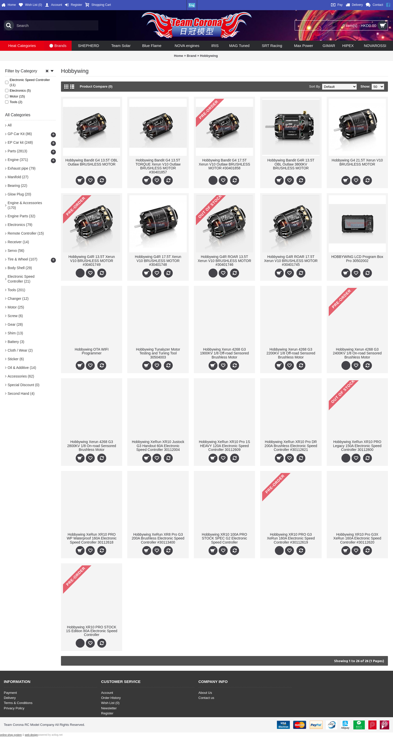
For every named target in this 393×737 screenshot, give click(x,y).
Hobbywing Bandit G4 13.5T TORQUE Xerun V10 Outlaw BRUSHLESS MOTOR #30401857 (158, 166)
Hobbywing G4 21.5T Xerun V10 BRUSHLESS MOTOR (357, 162)
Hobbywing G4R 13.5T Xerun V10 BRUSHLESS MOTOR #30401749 (91, 261)
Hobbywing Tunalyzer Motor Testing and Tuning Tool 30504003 (158, 353)
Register (107, 713)
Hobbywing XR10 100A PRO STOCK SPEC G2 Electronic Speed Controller (224, 538)
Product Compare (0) (96, 86)
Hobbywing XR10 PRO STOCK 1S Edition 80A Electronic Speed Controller (91, 631)
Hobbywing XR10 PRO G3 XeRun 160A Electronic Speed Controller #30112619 (291, 538)
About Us (205, 693)
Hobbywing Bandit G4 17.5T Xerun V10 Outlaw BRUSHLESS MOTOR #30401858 (224, 164)
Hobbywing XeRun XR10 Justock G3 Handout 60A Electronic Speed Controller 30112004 (158, 446)
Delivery (10, 698)
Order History (111, 698)
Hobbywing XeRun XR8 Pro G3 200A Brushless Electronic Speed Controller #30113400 (158, 538)
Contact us (206, 698)
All (10, 125)
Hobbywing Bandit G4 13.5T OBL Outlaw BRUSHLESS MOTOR (91, 162)
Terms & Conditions (18, 703)
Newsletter (109, 708)
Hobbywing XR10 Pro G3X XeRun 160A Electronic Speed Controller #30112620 (357, 538)
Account (107, 693)
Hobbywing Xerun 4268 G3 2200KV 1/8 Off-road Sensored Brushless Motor (290, 353)
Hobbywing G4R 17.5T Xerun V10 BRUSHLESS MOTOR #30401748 (158, 261)
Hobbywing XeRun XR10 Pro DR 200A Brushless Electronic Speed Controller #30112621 (290, 446)
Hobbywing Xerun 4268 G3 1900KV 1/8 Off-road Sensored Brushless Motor (224, 353)
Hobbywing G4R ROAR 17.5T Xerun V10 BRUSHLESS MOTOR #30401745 (291, 261)
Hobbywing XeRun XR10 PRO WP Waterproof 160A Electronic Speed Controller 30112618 (92, 538)
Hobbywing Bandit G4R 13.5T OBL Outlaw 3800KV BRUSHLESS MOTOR (290, 164)
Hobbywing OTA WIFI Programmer (92, 351)
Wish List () (110, 703)
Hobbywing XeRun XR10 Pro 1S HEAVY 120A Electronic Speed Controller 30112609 (224, 446)
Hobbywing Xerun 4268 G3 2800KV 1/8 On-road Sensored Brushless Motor (91, 446)
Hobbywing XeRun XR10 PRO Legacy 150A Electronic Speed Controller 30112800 (357, 446)
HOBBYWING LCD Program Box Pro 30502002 (357, 259)
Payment (10, 693)
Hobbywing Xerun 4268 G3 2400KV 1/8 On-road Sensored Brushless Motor (357, 353)
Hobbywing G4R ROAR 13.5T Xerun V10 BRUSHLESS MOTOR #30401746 (224, 261)
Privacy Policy (14, 708)
